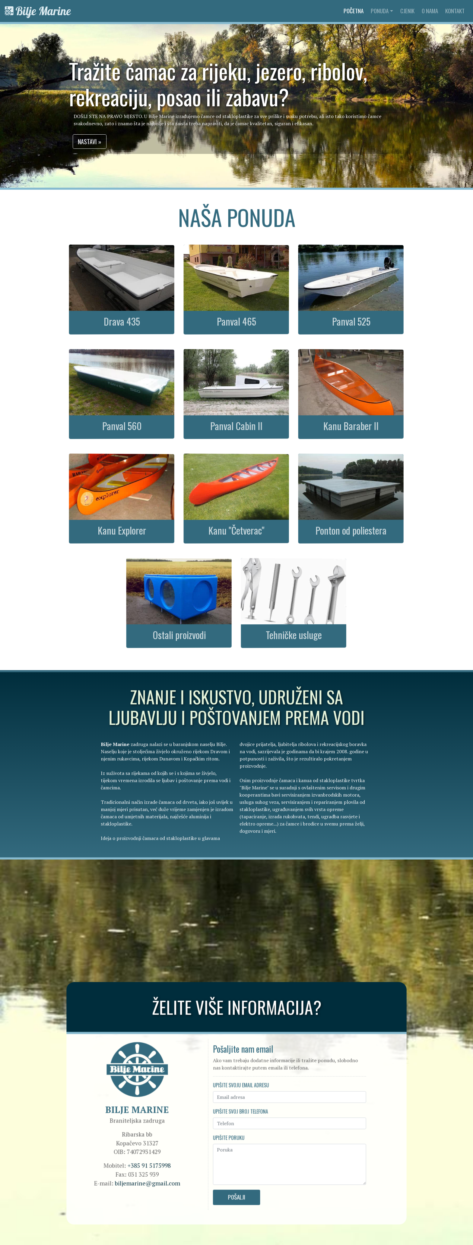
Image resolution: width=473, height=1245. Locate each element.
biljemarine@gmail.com (155, 1176)
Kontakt (455, 10)
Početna (355, 10)
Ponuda (380, 10)
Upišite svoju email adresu (240, 1086)
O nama (430, 10)
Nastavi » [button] (97, 141)
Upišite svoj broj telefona (240, 1110)
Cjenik (407, 10)
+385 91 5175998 (156, 1159)
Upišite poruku (229, 1134)
